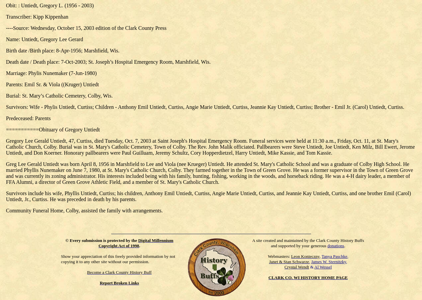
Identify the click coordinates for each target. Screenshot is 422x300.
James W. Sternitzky (328, 261)
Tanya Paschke (334, 256)
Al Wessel (323, 266)
